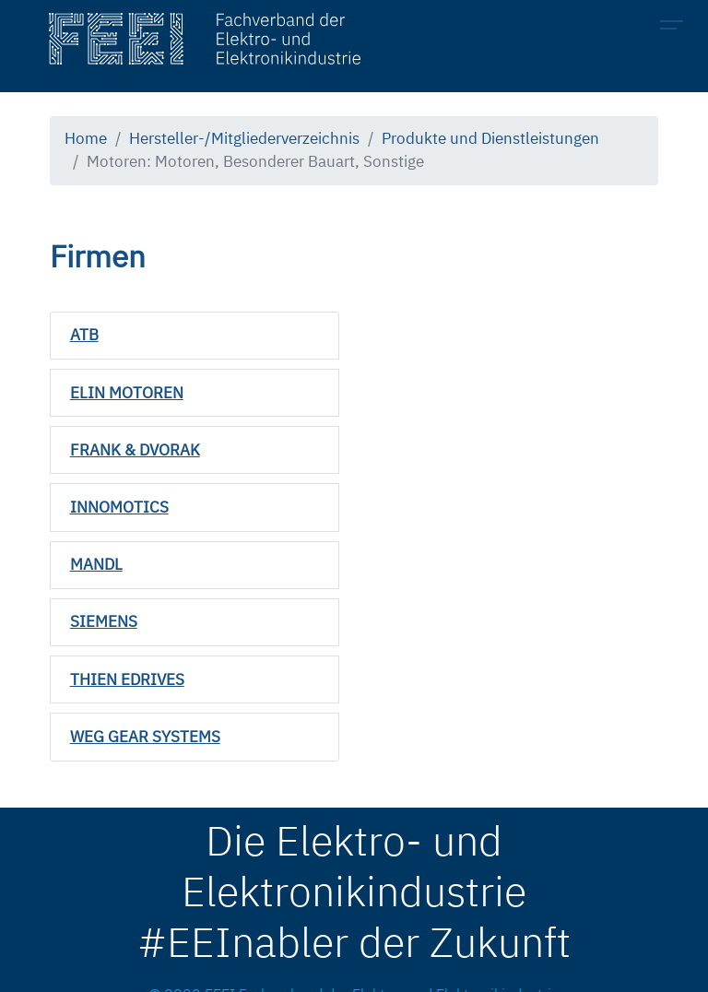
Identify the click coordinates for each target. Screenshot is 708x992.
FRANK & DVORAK (135, 450)
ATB (84, 335)
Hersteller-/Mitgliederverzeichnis (244, 138)
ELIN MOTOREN (126, 393)
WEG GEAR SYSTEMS (145, 736)
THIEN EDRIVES (127, 679)
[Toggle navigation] (677, 27)
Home (86, 138)
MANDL (96, 564)
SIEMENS (103, 621)
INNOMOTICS (119, 507)
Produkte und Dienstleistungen (490, 138)
